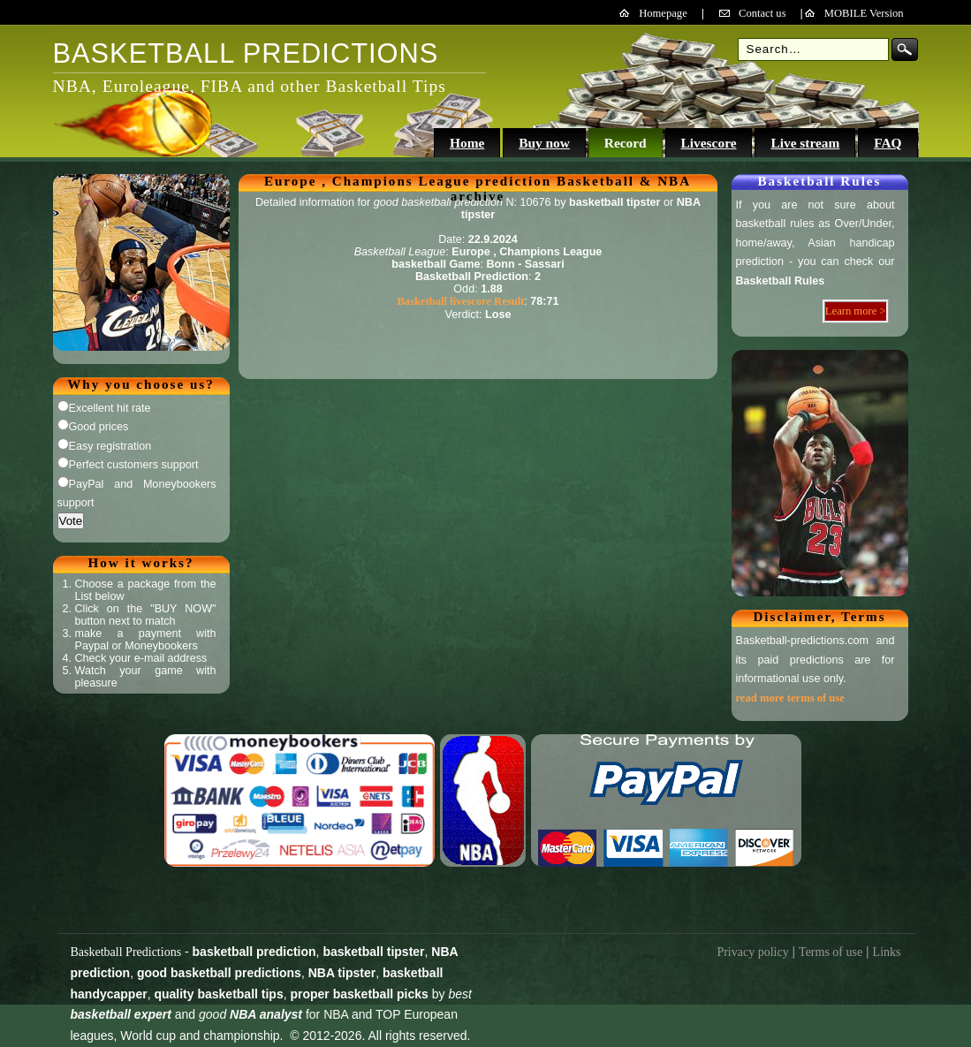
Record (625, 142)
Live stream (804, 142)
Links (887, 952)
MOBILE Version (864, 13)
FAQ (887, 142)
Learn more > (855, 311)
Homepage (663, 13)
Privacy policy (752, 952)
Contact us (762, 13)
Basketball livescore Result (460, 301)
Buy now (544, 142)
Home (467, 142)
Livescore (709, 142)
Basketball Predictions (126, 952)
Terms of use (830, 952)
